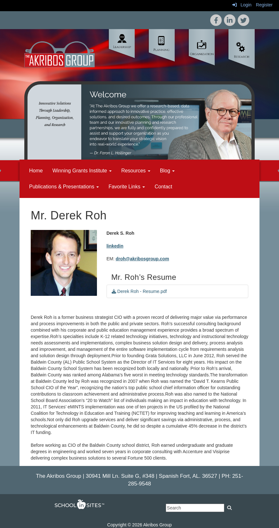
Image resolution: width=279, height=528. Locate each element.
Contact (163, 186)
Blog (167, 170)
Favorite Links (126, 186)
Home (36, 170)
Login (241, 4)
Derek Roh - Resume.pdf (139, 291)
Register (264, 4)
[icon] (243, 20)
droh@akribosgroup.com (142, 258)
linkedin (115, 245)
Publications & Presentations (64, 186)
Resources (135, 170)
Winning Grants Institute (82, 170)
